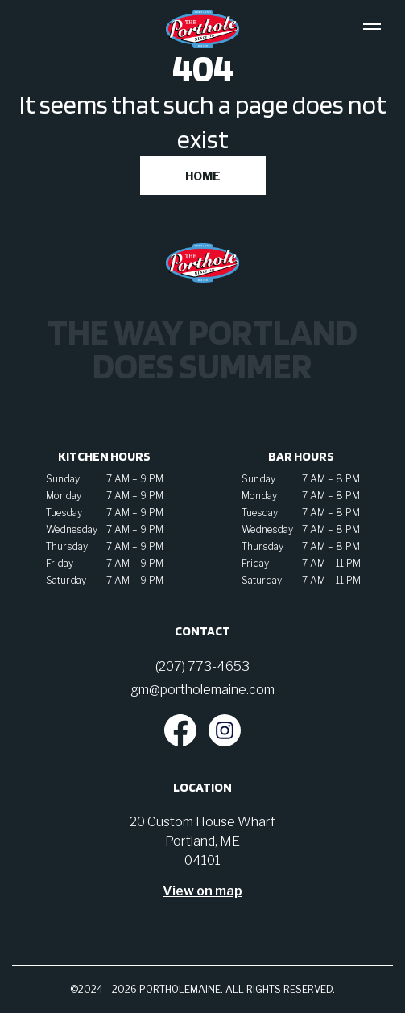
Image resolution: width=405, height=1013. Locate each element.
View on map (202, 891)
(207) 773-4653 (202, 666)
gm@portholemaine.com (202, 689)
